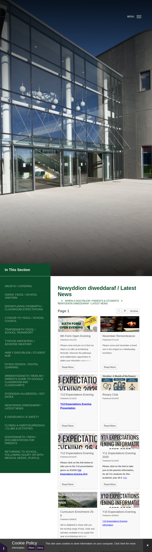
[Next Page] (125, 311)
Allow (31, 547)
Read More (68, 367)
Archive (134, 311)
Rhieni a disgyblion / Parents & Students (92, 301)
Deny (40, 547)
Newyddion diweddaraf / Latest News (83, 303)
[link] (119, 311)
